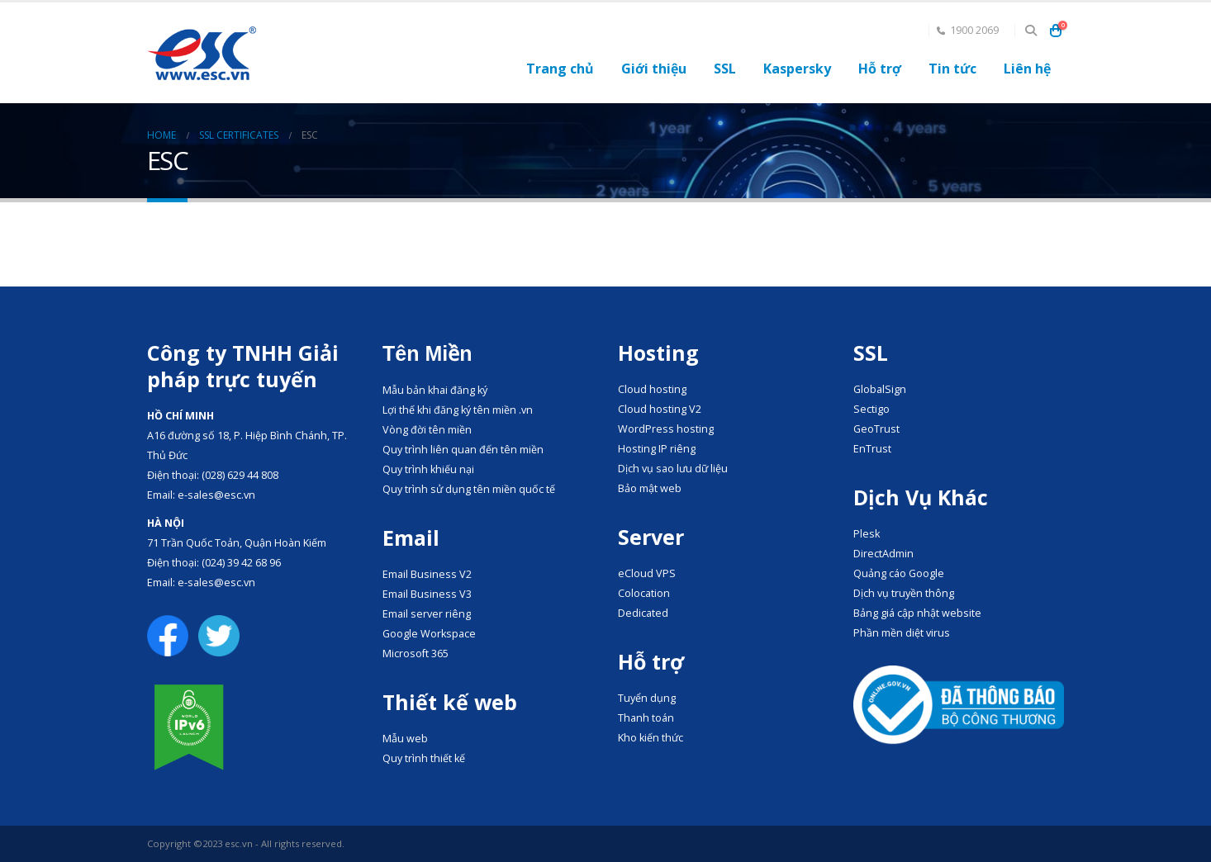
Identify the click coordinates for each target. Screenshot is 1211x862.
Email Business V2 (427, 574)
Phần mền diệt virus (901, 633)
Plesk (866, 534)
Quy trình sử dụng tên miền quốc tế (468, 489)
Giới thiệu (653, 68)
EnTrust (872, 449)
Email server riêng (426, 614)
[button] (1030, 30)
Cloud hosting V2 (659, 409)
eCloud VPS (647, 573)
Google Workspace (429, 634)
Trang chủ (560, 68)
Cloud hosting (652, 389)
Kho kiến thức (650, 738)
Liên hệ (1027, 68)
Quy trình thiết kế (423, 758)
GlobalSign (879, 389)
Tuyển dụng (647, 698)
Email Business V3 (427, 594)
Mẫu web (405, 739)
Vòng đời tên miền (427, 430)
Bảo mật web (649, 488)
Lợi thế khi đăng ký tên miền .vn (457, 410)
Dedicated (643, 613)
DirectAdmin (883, 554)
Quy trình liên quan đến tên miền (463, 450)
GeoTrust (876, 429)
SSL (725, 68)
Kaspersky (797, 68)
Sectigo (871, 409)
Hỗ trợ (879, 68)
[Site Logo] (201, 53)
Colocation (644, 593)
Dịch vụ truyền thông (903, 593)
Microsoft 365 (415, 653)
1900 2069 (968, 30)
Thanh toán (646, 718)
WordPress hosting (666, 429)
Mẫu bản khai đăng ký (434, 390)
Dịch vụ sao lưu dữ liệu (673, 469)
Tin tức (952, 68)
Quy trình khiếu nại (428, 469)
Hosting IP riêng (657, 449)
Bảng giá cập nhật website (917, 613)
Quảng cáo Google (898, 573)
